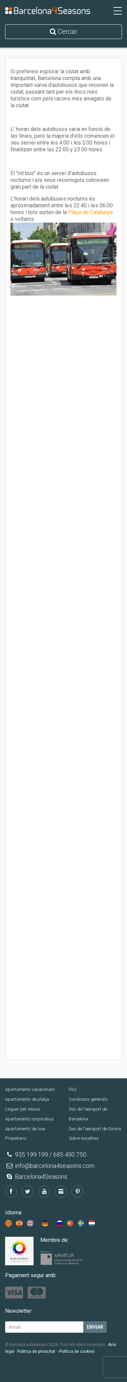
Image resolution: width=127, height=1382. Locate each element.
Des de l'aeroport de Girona (95, 1128)
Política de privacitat (36, 1351)
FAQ (73, 1089)
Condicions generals (88, 1099)
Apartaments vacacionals (30, 1089)
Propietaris (15, 1138)
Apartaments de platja (27, 1099)
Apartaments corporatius (29, 1118)
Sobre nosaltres (84, 1138)
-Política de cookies (76, 1351)
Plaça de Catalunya (90, 212)
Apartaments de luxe (25, 1128)
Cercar (64, 31)
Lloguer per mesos (22, 1109)
